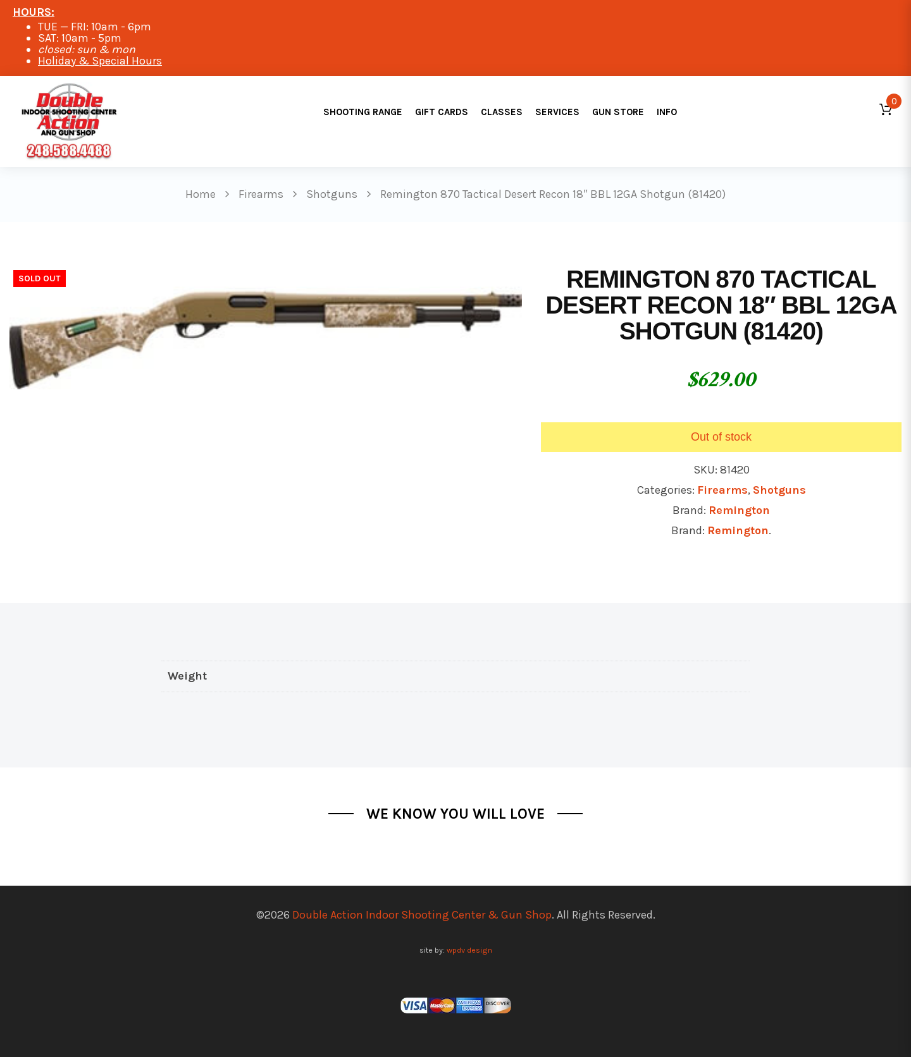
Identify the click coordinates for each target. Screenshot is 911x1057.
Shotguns (779, 490)
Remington (739, 510)
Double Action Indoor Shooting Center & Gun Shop (422, 915)
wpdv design (469, 950)
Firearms (722, 490)
